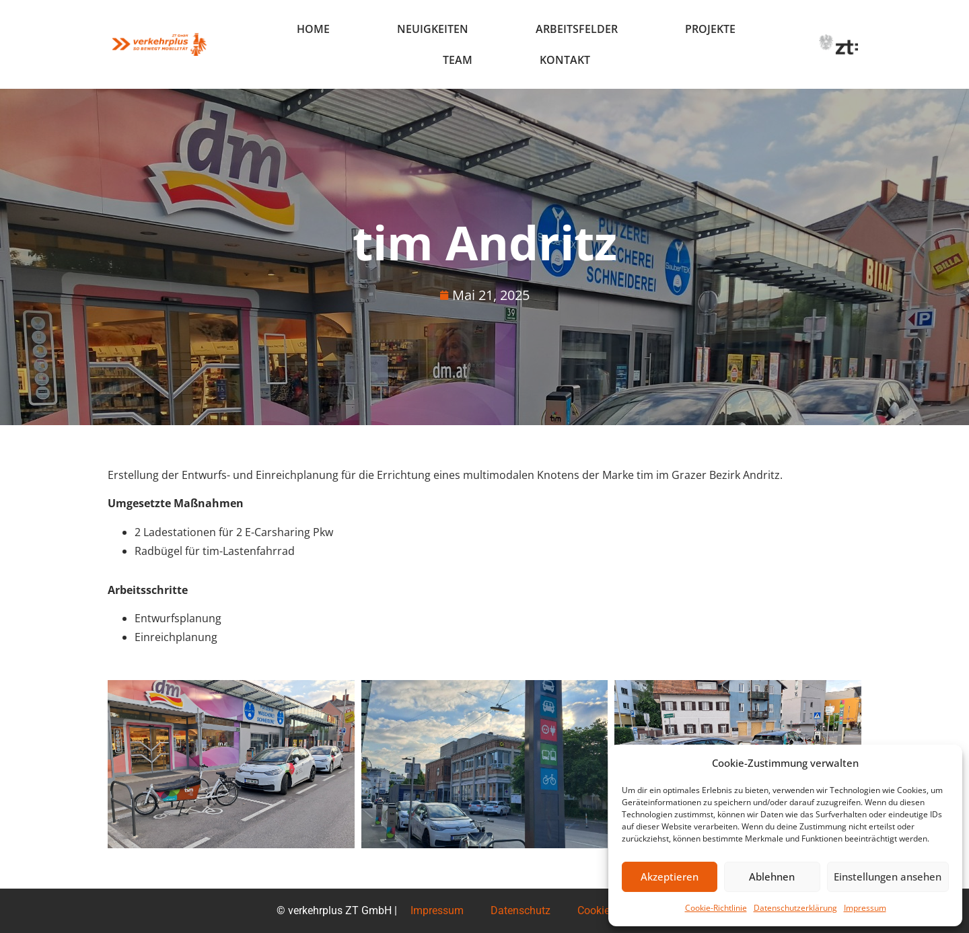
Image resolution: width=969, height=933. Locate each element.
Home (313, 29)
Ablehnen (772, 877)
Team (457, 59)
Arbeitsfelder (577, 29)
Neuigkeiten (432, 29)
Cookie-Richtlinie (716, 907)
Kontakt (565, 59)
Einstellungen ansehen (887, 877)
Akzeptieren (669, 877)
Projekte (710, 29)
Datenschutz (520, 910)
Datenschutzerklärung (795, 907)
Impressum (865, 907)
